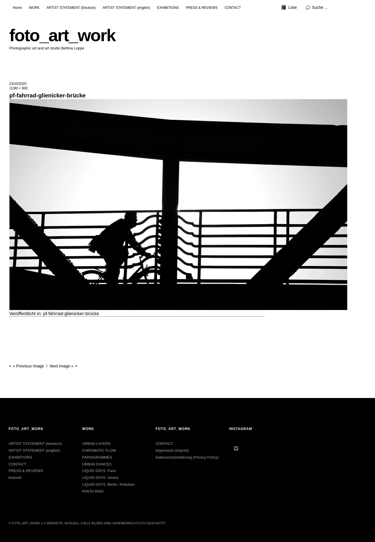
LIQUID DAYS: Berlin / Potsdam (108, 484)
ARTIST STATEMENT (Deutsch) (71, 8)
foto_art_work (62, 35)
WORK (34, 8)
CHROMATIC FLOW (99, 450)
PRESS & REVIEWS (202, 8)
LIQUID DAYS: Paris (99, 471)
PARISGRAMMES (97, 457)
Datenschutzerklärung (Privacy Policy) (186, 457)
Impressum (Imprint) (172, 450)
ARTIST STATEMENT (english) (126, 8)
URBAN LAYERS (96, 443)
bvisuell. (15, 477)
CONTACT (232, 8)
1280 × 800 (18, 88)
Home (17, 8)
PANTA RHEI (93, 491)
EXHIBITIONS (168, 8)
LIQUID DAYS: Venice (100, 477)
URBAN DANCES (97, 464)
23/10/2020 (18, 84)
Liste (292, 7)
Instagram (236, 448)
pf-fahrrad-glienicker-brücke (71, 313)
